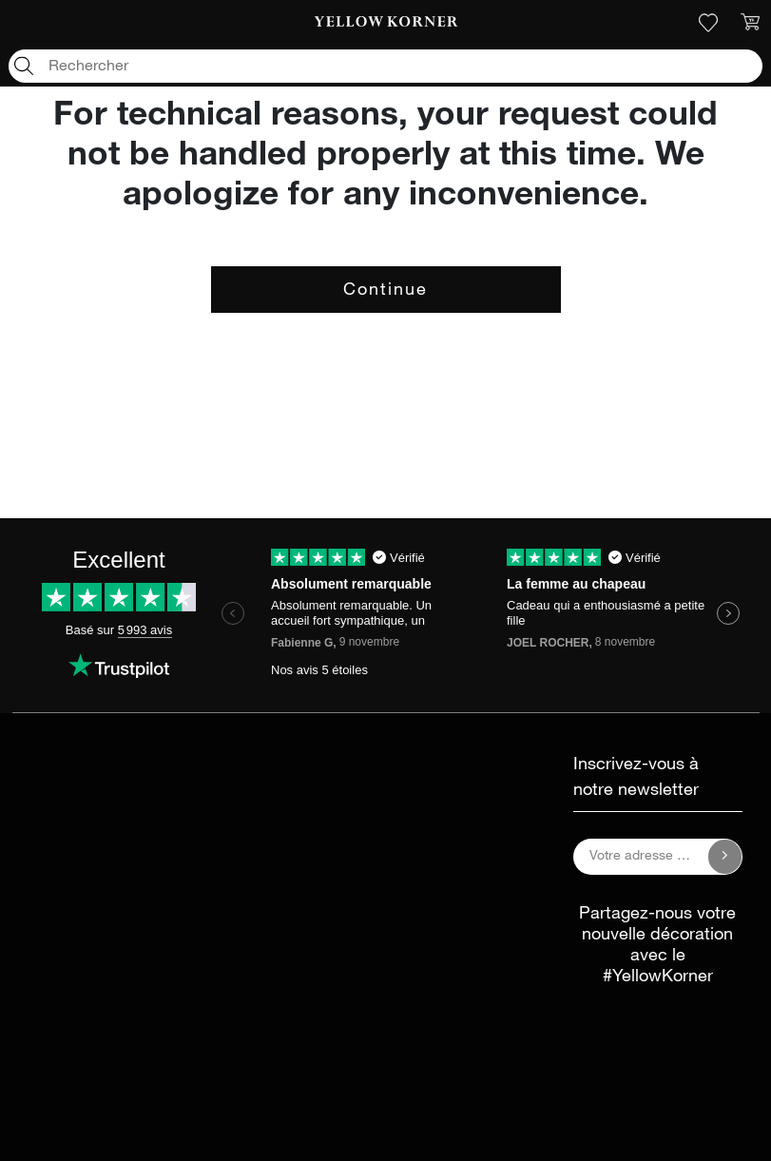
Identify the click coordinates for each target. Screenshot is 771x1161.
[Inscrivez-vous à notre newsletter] (725, 857)
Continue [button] (385, 291)
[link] (386, 22)
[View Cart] (750, 23)
